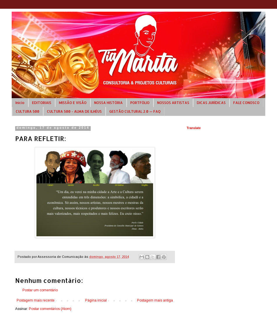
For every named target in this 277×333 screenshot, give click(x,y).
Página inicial (96, 300)
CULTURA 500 (27, 111)
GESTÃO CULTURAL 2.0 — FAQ (135, 111)
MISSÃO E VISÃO (73, 103)
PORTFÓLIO (140, 103)
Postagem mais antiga (155, 300)
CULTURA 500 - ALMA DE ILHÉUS (74, 111)
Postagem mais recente (36, 300)
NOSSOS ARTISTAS (173, 103)
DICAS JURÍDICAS (211, 103)
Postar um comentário (40, 290)
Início (19, 103)
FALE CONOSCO (246, 103)
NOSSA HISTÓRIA (108, 103)
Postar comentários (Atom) (50, 309)
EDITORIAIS (41, 103)
